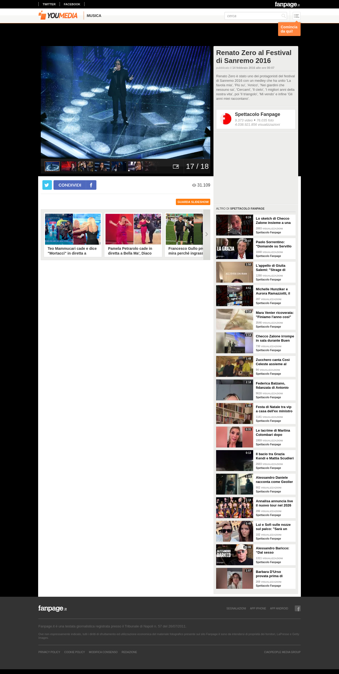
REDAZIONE (129, 652)
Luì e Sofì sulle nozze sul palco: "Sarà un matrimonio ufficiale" (273, 527)
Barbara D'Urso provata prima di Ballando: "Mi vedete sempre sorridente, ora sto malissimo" (274, 574)
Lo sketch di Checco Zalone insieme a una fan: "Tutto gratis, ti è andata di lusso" (273, 220)
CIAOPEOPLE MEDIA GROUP (282, 652)
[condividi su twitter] (47, 185)
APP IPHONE (258, 608)
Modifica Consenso (103, 652)
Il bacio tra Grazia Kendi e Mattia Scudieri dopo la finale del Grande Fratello (275, 456)
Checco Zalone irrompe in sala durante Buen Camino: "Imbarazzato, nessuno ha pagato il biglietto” (275, 338)
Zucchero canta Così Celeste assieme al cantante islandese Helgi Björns (273, 362)
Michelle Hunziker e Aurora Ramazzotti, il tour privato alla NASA (274, 291)
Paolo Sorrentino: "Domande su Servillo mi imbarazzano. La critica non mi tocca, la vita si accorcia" (274, 244)
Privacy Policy (49, 652)
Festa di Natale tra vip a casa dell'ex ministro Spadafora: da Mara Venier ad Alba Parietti (274, 409)
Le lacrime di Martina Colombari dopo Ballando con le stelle (273, 432)
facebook (72, 4)
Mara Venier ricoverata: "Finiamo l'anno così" (275, 315)
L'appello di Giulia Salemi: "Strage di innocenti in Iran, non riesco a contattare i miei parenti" (273, 268)
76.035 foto (265, 120)
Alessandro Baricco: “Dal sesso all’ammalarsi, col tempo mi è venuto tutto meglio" (272, 550)
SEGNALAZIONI (236, 608)
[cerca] (255, 16)
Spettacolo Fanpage (257, 114)
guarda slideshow (193, 201)
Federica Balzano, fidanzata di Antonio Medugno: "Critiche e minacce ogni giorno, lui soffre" (273, 385)
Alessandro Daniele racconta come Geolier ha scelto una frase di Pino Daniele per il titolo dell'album (274, 480)
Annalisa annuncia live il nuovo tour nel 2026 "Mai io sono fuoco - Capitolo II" (274, 503)
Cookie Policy (74, 652)
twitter (49, 4)
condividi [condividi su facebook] (70, 184)
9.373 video (244, 120)
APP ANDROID (279, 608)
